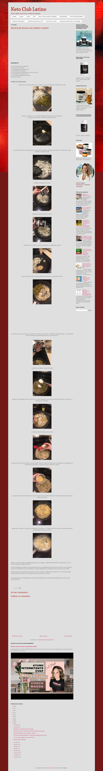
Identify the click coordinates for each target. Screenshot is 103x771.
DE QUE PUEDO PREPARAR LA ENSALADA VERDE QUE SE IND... (30, 735)
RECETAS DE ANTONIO (20, 739)
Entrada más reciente (17, 636)
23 (13, 710)
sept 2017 (16, 744)
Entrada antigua (68, 636)
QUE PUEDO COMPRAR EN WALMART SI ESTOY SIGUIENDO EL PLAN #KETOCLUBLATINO (83, 224)
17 (13, 723)
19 (13, 719)
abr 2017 (16, 755)
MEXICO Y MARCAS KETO (86, 195)
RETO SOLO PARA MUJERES (76, 16)
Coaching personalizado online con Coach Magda (70, 21)
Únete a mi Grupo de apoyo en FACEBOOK (47, 16)
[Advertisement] (42, 43)
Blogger (65, 768)
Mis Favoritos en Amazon (51, 21)
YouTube (28, 16)
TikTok (34, 16)
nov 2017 (16, 727)
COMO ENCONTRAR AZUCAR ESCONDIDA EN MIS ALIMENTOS (86, 292)
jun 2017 (16, 750)
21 (13, 714)
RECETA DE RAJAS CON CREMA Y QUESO (25, 733)
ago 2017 (16, 746)
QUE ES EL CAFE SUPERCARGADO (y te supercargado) (87, 238)
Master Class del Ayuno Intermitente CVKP (24, 646)
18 (13, 721)
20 (13, 716)
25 (13, 706)
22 (13, 712)
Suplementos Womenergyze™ (18, 21)
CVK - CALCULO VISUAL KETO (86, 208)
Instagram (14, 16)
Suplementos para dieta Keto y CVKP (35, 21)
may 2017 (16, 752)
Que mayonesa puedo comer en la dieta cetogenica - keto (86, 265)
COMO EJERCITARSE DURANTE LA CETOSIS (86, 278)
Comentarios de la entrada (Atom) (45, 639)
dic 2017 (16, 725)
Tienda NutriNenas (63, 16)
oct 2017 (16, 742)
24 (13, 708)
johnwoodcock (50, 768)
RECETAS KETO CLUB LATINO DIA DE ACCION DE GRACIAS (29, 731)
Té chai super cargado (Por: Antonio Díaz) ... (24, 737)
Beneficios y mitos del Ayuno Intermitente (23, 729)
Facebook (21, 16)
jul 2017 (16, 748)
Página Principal (43, 636)
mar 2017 (16, 757)
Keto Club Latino (28, 9)
